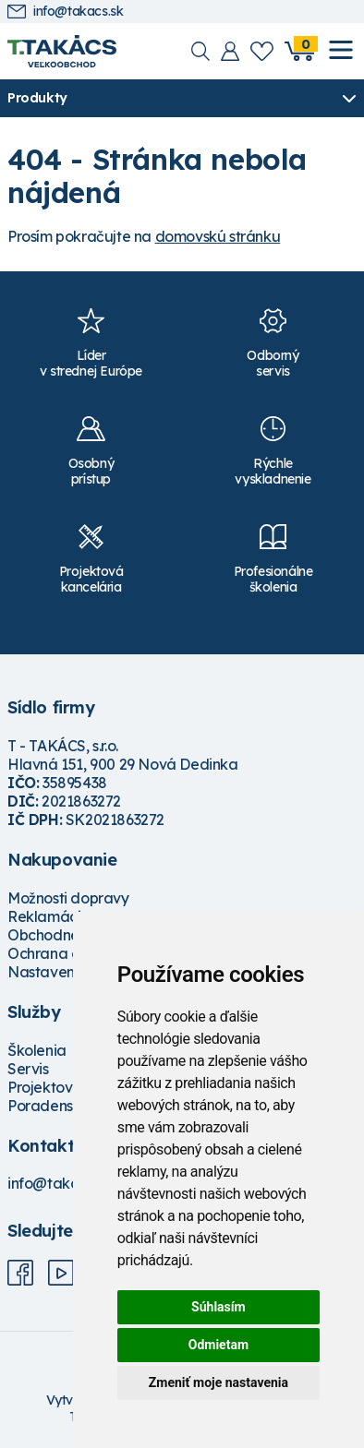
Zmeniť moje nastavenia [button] (218, 1382)
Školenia (37, 1050)
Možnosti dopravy (68, 898)
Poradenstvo (51, 1105)
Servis (28, 1068)
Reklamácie (48, 916)
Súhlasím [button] (218, 1306)
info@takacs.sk (65, 11)
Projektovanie (55, 1087)
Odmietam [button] (218, 1344)
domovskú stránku (218, 236)
